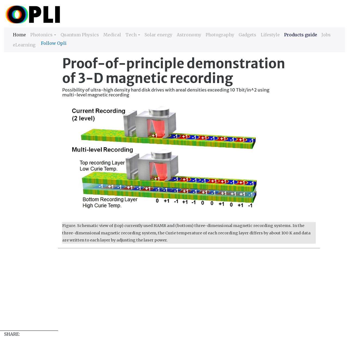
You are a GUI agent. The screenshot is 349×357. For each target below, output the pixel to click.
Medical (112, 34)
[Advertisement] (167, 292)
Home (19, 34)
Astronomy (189, 34)
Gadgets (247, 34)
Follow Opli (54, 43)
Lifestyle (270, 34)
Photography (220, 34)
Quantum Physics (80, 34)
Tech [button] (131, 34)
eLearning (24, 45)
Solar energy (158, 34)
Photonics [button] (41, 34)
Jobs (326, 34)
